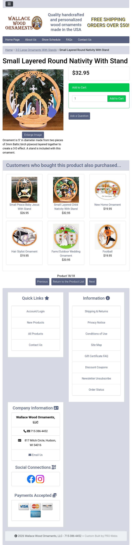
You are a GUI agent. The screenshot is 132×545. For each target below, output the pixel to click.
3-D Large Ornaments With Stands (36, 50)
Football (108, 251)
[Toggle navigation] (9, 4)
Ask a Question (79, 116)
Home (9, 50)
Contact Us (84, 39)
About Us (30, 39)
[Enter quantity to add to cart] (90, 98)
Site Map (96, 345)
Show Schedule (51, 39)
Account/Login (35, 311)
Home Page (12, 39)
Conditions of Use (96, 333)
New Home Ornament (107, 204)
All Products (35, 333)
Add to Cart (117, 98)
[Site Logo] (23, 23)
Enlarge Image (33, 134)
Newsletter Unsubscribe (96, 378)
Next (92, 281)
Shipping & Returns (96, 311)
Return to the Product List (68, 281)
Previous (42, 281)
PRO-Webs (110, 536)
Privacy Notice (96, 322)
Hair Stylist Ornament (24, 251)
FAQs (69, 39)
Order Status (96, 389)
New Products (35, 322)
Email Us (36, 455)
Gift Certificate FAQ (96, 356)
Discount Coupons (96, 367)
